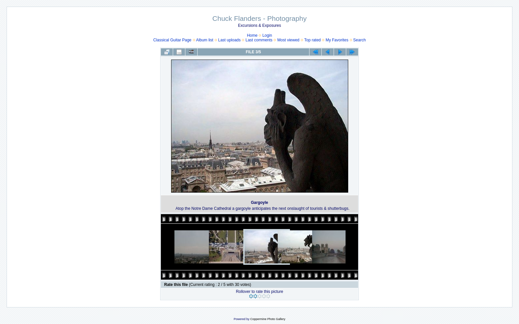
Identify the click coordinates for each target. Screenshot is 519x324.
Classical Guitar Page (172, 40)
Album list (204, 40)
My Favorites (337, 40)
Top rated (312, 40)
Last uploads (229, 40)
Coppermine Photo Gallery (267, 319)
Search (359, 40)
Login (267, 35)
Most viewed (288, 40)
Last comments (259, 40)
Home (252, 35)
